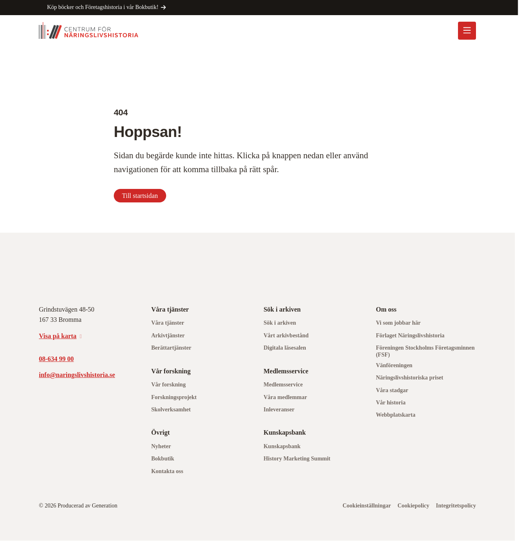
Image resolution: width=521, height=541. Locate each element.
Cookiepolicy (413, 506)
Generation (104, 506)
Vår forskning (168, 385)
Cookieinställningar (367, 506)
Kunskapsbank (282, 446)
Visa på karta (58, 335)
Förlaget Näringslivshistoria (410, 335)
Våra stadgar (392, 390)
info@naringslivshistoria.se (77, 374)
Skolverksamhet (170, 409)
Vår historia (390, 403)
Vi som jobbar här (398, 323)
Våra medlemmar (285, 397)
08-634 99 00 (56, 358)
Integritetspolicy (456, 506)
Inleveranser (279, 409)
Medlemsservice (283, 385)
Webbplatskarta (395, 415)
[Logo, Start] (88, 30)
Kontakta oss (167, 471)
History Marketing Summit (297, 459)
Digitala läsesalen (285, 348)
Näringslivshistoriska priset (409, 378)
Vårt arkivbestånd (286, 335)
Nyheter (161, 446)
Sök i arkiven (280, 323)
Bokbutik (162, 459)
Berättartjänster (171, 348)
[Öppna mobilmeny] (467, 31)
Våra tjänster (167, 323)
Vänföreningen (394, 365)
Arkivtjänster (168, 335)
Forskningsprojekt (173, 397)
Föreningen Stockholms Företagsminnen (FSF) (425, 351)
